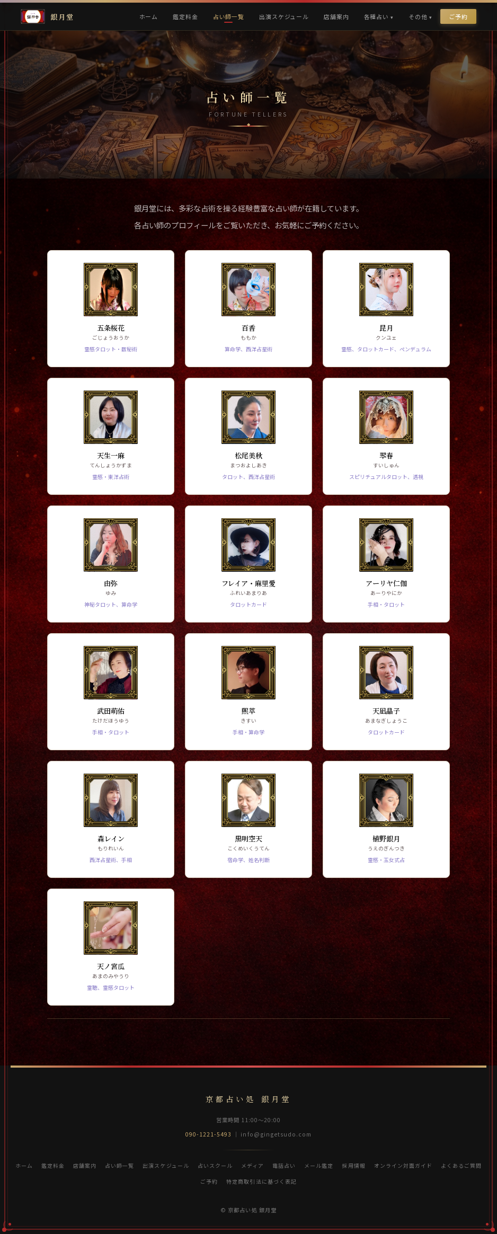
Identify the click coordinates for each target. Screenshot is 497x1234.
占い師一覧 (228, 16)
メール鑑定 (318, 1165)
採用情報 (353, 1165)
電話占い (284, 1165)
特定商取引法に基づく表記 (261, 1181)
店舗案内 (336, 16)
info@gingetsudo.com (276, 1134)
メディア (252, 1165)
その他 (418, 16)
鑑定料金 (185, 16)
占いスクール (215, 1165)
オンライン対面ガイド (403, 1165)
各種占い (376, 16)
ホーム (148, 16)
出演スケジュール (284, 16)
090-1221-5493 (208, 1134)
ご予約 (458, 16)
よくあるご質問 (461, 1165)
